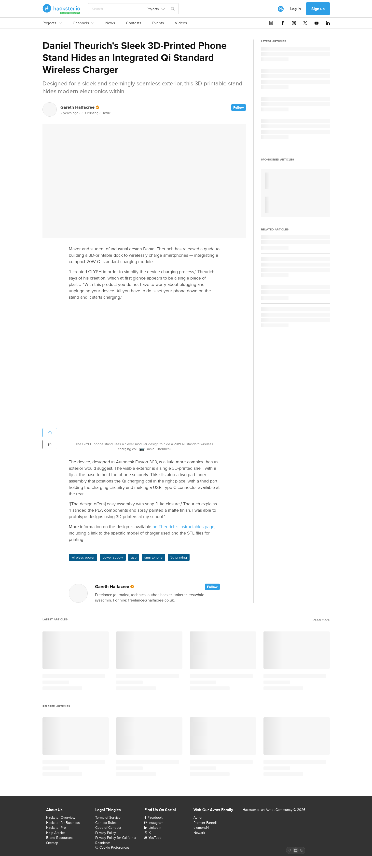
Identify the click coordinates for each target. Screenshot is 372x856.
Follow (238, 107)
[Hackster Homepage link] (61, 9)
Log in (295, 9)
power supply (112, 557)
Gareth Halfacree (77, 107)
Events (158, 23)
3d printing (178, 557)
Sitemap (52, 842)
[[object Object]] (281, 9)
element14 (201, 827)
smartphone (153, 557)
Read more (321, 620)
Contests (133, 23)
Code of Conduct (108, 827)
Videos (181, 23)
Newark (199, 832)
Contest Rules (106, 822)
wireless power (83, 557)
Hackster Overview (60, 817)
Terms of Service (108, 817)
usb (134, 557)
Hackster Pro (56, 827)
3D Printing (90, 112)
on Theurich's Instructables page (183, 526)
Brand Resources (59, 837)
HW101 (106, 112)
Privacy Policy (105, 832)
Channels (83, 23)
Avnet (197, 817)
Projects (52, 23)
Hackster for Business (63, 822)
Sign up (318, 9)
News (110, 23)
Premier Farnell (205, 822)
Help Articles (56, 832)
